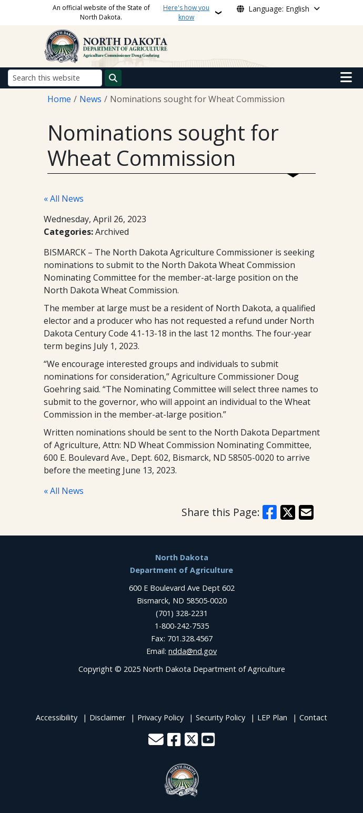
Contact (313, 717)
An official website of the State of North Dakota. (133, 12)
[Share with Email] (306, 512)
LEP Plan (272, 717)
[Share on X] (287, 512)
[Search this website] (55, 78)
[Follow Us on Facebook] (173, 740)
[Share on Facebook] (269, 512)
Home (59, 99)
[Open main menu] (346, 77)
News (90, 99)
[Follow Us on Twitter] (191, 740)
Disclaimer (107, 717)
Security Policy (220, 717)
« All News (64, 198)
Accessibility (56, 717)
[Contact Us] (156, 740)
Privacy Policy (160, 717)
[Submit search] (113, 78)
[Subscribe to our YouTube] (208, 740)
